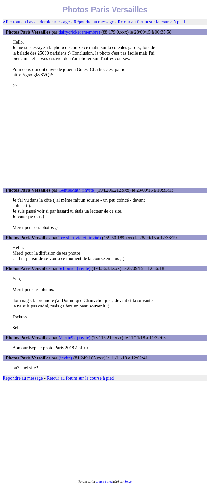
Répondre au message (93, 21)
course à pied (104, 481)
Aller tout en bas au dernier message (36, 21)
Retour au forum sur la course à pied (151, 21)
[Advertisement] (105, 138)
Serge (128, 481)
